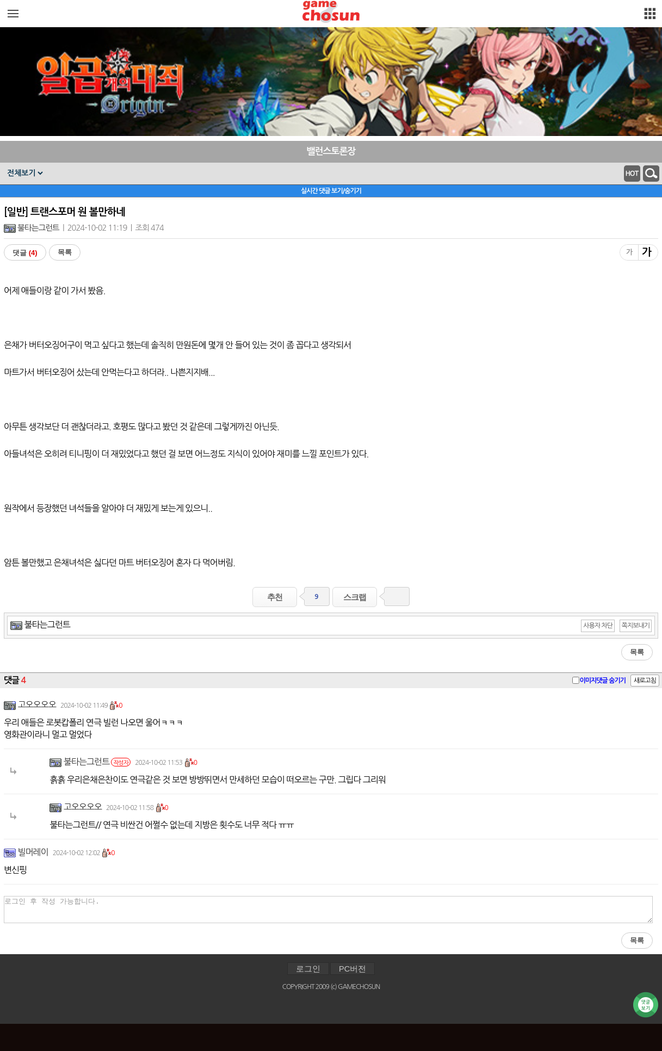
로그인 (308, 969)
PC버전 (352, 969)
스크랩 (354, 597)
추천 (274, 597)
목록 (65, 252)
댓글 (25, 253)
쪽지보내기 (635, 625)
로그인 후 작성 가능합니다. (328, 909)
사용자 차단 (597, 625)
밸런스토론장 (331, 151)
